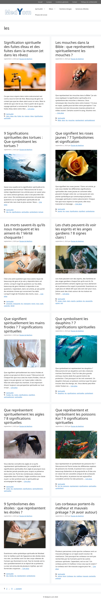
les (23, 116)
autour (60, 576)
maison (27, 116)
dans (7, 116)
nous (37, 304)
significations (16, 212)
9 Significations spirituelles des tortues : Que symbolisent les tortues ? (23, 139)
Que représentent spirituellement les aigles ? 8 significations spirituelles (24, 416)
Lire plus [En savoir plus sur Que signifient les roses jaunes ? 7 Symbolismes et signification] (78, 204)
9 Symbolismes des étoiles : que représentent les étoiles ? (24, 508)
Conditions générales (62, 2)
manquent (27, 304)
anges (60, 301)
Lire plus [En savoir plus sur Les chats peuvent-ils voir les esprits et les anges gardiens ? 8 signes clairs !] (66, 294)
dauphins (61, 393)
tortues (40, 212)
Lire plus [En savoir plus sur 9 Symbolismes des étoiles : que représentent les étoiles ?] (25, 568)
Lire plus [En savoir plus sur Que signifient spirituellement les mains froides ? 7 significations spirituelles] (14, 387)
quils (41, 304)
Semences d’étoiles (82, 9)
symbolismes (90, 211)
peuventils (89, 301)
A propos (49, 2)
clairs (68, 301)
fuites (19, 116)
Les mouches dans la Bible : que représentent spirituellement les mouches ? (74, 48)
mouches (71, 120)
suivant (18, 588)
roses (67, 211)
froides (8, 395)
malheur (79, 576)
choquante (16, 304)
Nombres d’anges (65, 9)
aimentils (9, 304)
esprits (73, 301)
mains (16, 395)
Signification (39, 116)
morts (33, 304)
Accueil (40, 2)
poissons (66, 486)
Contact (74, 2)
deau (12, 116)
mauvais (85, 576)
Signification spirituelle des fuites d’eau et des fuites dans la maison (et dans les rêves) (23, 48)
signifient (82, 211)
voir (61, 303)
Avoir (64, 576)
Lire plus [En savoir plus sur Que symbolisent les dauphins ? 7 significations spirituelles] (74, 386)
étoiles (11, 576)
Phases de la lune (41, 15)
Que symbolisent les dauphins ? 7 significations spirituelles (75, 322)
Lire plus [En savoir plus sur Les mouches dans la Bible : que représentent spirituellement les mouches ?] (60, 113)
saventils (7, 306)
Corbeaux (70, 576)
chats (64, 301)
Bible (59, 120)
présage (58, 578)
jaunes (60, 211)
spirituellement (90, 120)
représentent (79, 120)
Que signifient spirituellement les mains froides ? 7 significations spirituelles (24, 324)
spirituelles (25, 212)
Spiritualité (41, 9)
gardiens (79, 301)
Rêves (53, 9)
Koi (59, 486)
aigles (8, 489)
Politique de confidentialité (89, 2)
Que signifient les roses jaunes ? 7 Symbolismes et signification (74, 137)
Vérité (12, 306)
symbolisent (34, 212)
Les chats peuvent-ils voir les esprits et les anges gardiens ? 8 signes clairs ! (75, 231)
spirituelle (7, 118)
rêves (32, 116)
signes (57, 303)
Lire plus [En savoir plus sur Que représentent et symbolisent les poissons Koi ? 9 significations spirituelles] (88, 479)
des (15, 116)
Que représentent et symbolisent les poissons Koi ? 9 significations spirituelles (75, 416)
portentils (92, 576)
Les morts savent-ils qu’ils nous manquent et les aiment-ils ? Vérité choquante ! (24, 231)
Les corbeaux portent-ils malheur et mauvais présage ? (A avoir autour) (76, 508)
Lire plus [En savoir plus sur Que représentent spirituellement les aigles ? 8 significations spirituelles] (27, 481)
